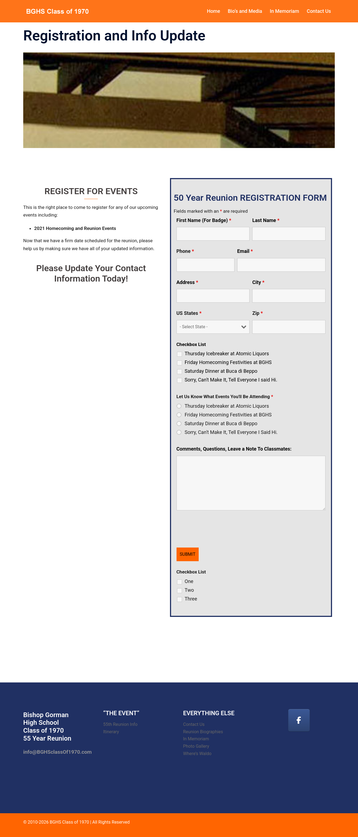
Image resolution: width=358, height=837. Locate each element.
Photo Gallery (196, 746)
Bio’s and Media (245, 11)
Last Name (266, 220)
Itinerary (111, 731)
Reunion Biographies (203, 731)
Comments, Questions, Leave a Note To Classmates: (234, 449)
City (258, 282)
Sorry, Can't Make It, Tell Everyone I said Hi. (231, 380)
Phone (185, 251)
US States (189, 313)
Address (187, 282)
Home (213, 11)
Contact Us (319, 11)
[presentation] (218, 530)
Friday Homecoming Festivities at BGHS (228, 362)
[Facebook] (299, 720)
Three (191, 599)
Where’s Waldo (197, 753)
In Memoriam (284, 11)
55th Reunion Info (120, 724)
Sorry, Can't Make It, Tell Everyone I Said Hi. (231, 432)
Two (189, 590)
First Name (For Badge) (204, 220)
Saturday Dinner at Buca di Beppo (221, 371)
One (189, 581)
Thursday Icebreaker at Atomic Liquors (227, 353)
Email (245, 251)
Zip (257, 313)
